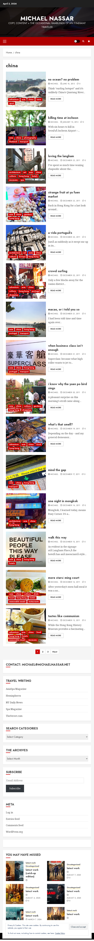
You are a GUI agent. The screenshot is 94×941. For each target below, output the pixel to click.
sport (11, 103)
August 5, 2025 (74, 898)
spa (22, 180)
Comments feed (14, 825)
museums (13, 180)
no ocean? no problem (63, 79)
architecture (14, 172)
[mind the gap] (26, 472)
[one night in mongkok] (26, 511)
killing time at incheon (63, 118)
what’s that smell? (60, 424)
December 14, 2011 (71, 582)
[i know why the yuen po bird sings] (26, 396)
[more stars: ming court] (26, 587)
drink (36, 594)
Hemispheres (13, 695)
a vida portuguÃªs (60, 233)
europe (22, 256)
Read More (55, 99)
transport (24, 141)
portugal (36, 291)
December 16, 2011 (71, 505)
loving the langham (61, 156)
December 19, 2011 (71, 429)
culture (12, 176)
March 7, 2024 (35, 919)
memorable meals (17, 601)
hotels (34, 176)
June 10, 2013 (69, 84)
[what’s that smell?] (26, 434)
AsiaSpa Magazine (16, 689)
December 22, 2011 (71, 237)
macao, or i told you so (64, 309)
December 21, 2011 (71, 314)
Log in (9, 812)
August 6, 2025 (33, 898)
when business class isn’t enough (65, 348)
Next (54, 651)
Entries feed (13, 819)
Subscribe (89, 41)
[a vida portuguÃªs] (26, 242)
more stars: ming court (63, 578)
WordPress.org (14, 831)
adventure (14, 99)
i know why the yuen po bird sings (67, 386)
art (24, 172)
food (39, 444)
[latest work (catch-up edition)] (14, 871)
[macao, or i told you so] (26, 319)
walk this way (57, 537)
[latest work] (56, 871)
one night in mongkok (63, 501)
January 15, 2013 (70, 122)
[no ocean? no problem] (26, 89)
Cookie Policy (60, 933)
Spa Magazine (14, 709)
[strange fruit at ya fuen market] (26, 204)
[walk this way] (26, 549)
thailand (13, 141)
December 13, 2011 (71, 620)
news (39, 99)
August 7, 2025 (74, 875)
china (30, 99)
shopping (13, 295)
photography (30, 138)
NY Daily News (14, 702)
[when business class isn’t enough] (26, 357)
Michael (54, 84)
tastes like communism (63, 616)
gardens (28, 214)
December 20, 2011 (71, 392)
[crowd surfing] (26, 281)
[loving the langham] (26, 166)
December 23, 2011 (71, 160)
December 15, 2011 (71, 542)
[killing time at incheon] (26, 127)
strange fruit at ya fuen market (64, 194)
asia (23, 99)
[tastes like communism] (26, 626)
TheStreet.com (14, 716)
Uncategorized (32, 866)
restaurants (33, 601)
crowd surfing (57, 271)
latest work (31, 863)
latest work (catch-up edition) (32, 873)
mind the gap (57, 470)
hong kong (24, 176)
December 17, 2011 (71, 474)
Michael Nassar (47, 18)
